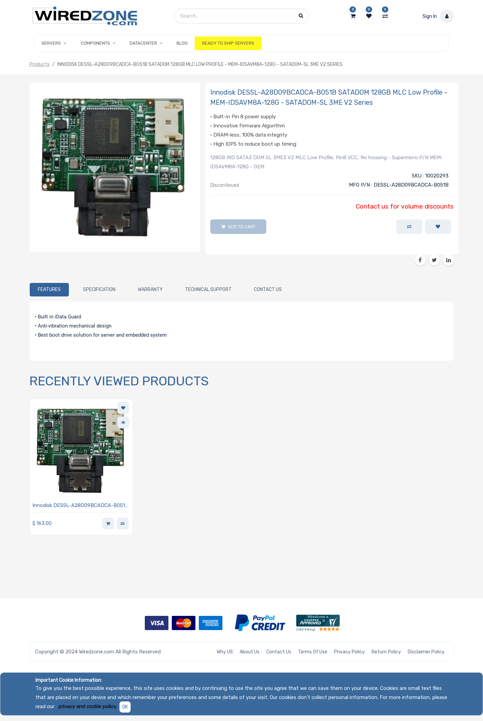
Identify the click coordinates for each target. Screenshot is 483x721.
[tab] (49, 289)
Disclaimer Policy (426, 652)
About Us (250, 652)
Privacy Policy (349, 652)
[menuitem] (182, 43)
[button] (438, 226)
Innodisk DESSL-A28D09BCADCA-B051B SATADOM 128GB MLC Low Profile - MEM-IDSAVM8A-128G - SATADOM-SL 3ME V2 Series (81, 505)
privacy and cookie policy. (87, 706)
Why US (225, 652)
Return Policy (386, 652)
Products (39, 64)
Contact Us (278, 652)
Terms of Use (312, 652)
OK (125, 707)
